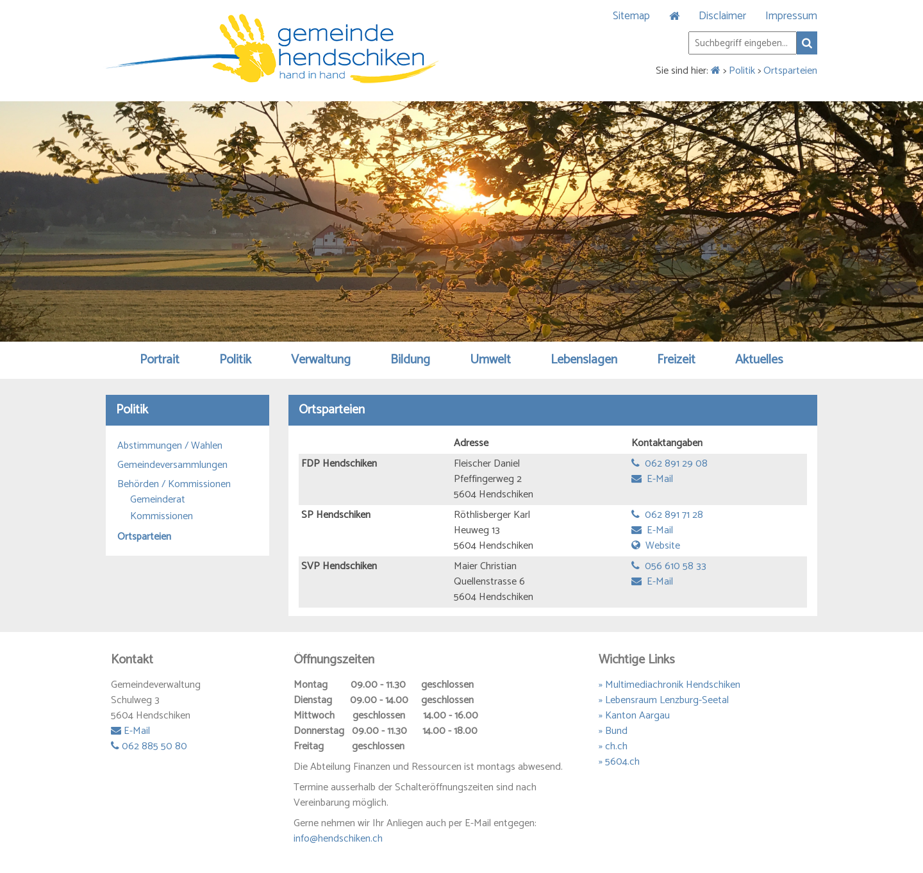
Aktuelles (759, 359)
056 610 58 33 (668, 566)
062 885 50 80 (149, 746)
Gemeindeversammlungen (172, 465)
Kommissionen (161, 516)
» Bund (613, 731)
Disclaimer (722, 16)
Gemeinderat (157, 500)
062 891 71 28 (667, 515)
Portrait (159, 359)
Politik (742, 70)
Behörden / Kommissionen (174, 484)
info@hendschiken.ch (338, 838)
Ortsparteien (790, 70)
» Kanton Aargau (634, 715)
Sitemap (631, 16)
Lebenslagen (584, 359)
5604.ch (622, 761)
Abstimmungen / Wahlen (169, 446)
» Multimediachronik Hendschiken (669, 685)
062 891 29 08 (669, 463)
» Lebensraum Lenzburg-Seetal (664, 700)
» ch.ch (613, 746)
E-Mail (652, 479)
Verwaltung (321, 359)
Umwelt (490, 359)
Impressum (791, 16)
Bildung (410, 359)
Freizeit (676, 359)
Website (655, 545)
